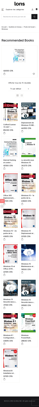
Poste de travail (29, 27)
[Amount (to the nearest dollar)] (16, 16)
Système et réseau (15, 27)
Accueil (4, 27)
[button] (13, 9)
